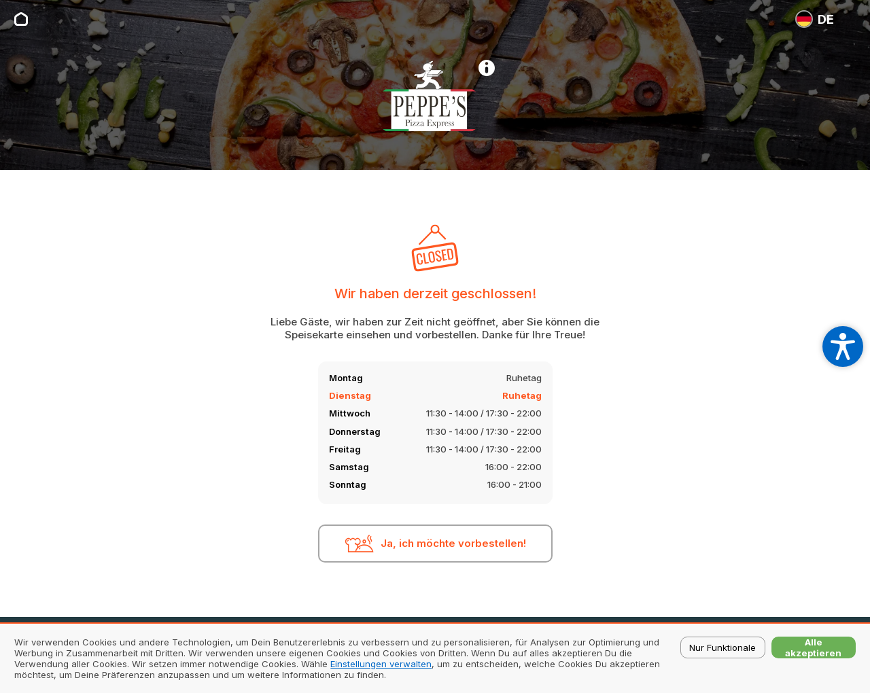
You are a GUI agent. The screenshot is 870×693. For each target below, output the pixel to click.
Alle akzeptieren (813, 647)
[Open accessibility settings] (842, 346)
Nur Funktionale (722, 647)
